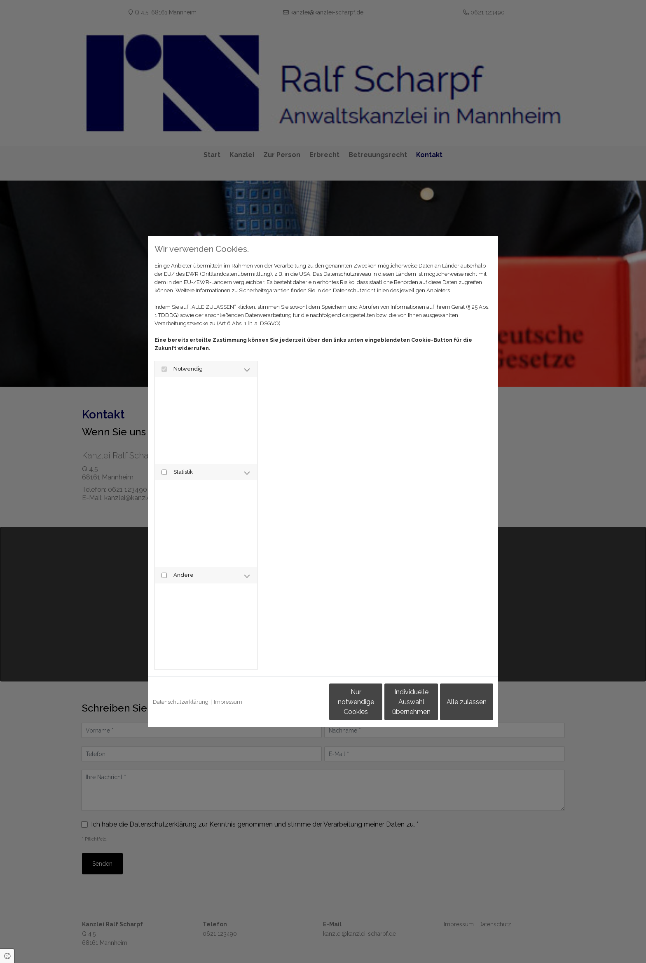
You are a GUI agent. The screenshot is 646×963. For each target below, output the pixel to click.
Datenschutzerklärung (180, 702)
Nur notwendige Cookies (298, 702)
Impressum (228, 702)
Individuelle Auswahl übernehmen (377, 702)
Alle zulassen (455, 702)
